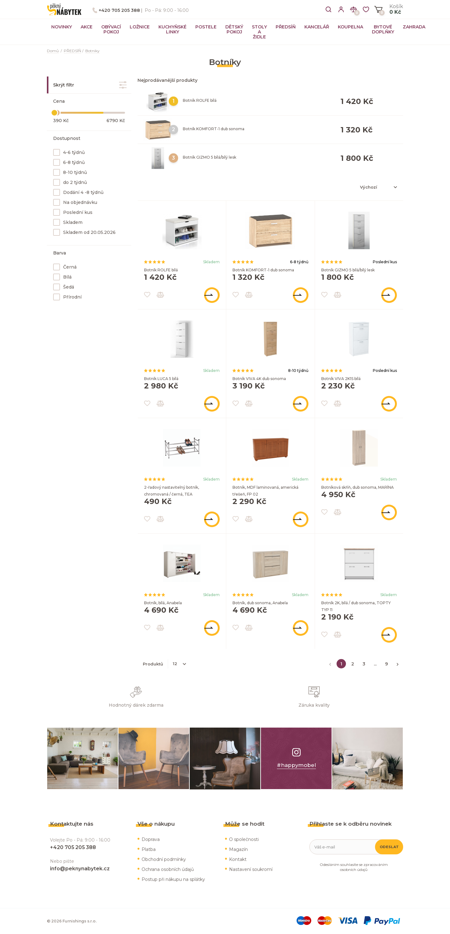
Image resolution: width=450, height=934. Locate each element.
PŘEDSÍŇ (286, 27)
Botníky (92, 50)
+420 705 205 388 (119, 10)
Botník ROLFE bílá (200, 100)
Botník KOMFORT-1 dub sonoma (213, 128)
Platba (149, 849)
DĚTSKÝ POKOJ (234, 29)
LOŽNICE (140, 27)
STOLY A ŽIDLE (259, 32)
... (375, 663)
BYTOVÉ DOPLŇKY (383, 29)
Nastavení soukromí (250, 869)
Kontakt (238, 859)
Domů (53, 50)
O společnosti (244, 839)
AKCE (86, 27)
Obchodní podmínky (164, 859)
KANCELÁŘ (316, 27)
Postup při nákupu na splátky (173, 879)
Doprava (151, 839)
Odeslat (389, 847)
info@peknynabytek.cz (80, 869)
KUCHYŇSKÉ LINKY (172, 29)
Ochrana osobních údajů (168, 869)
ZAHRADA (414, 27)
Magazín (238, 849)
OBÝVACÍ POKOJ (111, 29)
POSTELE (206, 27)
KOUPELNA (350, 27)
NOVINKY (61, 27)
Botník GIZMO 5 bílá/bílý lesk (209, 157)
